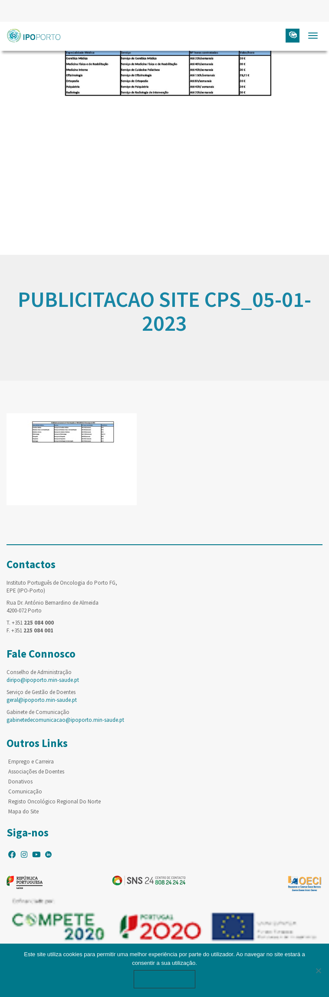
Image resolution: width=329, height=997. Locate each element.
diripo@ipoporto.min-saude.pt (43, 680)
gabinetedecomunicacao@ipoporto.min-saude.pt (65, 720)
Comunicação (25, 791)
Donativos (20, 781)
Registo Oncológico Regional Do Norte (54, 801)
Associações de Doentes (36, 771)
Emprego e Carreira (31, 761)
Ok (164, 979)
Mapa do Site (23, 811)
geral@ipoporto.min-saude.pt (42, 700)
